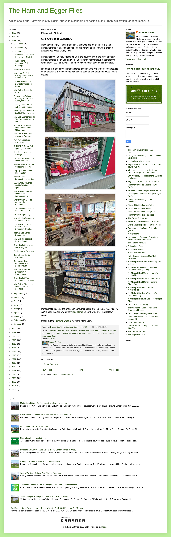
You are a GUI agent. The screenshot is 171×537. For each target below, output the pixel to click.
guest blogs (51, 333)
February (18, 320)
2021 (14, 333)
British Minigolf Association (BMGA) (143, 222)
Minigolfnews (133, 234)
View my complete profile (136, 59)
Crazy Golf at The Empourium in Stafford (24, 279)
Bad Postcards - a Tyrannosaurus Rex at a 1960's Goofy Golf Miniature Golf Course (47, 508)
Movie (84, 333)
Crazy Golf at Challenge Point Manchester (24, 209)
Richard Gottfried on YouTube (141, 205)
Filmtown (74, 330)
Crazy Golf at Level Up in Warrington (23, 246)
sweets (105, 333)
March (17, 316)
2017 (14, 348)
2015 (14, 355)
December (18, 44)
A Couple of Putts (135, 246)
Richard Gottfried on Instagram (141, 212)
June (16, 305)
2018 (14, 344)
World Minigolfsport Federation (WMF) (144, 225)
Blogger (104, 527)
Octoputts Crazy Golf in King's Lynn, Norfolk (24, 56)
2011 (14, 370)
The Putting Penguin (137, 243)
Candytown (52, 330)
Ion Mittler (67, 333)
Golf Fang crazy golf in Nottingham (23, 153)
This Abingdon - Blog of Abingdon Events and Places (142, 309)
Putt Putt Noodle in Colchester (22, 141)
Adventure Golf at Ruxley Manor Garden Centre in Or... (24, 75)
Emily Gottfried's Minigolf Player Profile (145, 190)
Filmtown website (63, 321)
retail (89, 333)
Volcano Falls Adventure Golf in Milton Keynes (24, 165)
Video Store (51, 336)
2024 (14, 37)
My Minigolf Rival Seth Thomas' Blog (144, 279)
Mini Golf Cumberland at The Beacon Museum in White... (24, 119)
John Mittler (76, 333)
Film (59, 330)
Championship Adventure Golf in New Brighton (40, 461)
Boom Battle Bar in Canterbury (22, 234)
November (18, 48)
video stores (77, 312)
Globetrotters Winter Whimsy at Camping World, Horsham (23, 98)
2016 (14, 351)
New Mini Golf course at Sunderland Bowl (24, 219)
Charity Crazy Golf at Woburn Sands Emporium (23, 202)
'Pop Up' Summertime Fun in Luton (23, 172)
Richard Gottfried (147, 33)
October (17, 51)
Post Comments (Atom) (63, 374)
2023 (14, 40)
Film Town (66, 330)
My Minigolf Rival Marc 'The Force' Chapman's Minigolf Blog (143, 268)
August (17, 297)
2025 (14, 33)
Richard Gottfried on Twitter (140, 208)
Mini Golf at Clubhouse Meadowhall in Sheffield (23, 286)
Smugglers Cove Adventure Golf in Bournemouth (22, 263)
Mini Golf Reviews (136, 249)
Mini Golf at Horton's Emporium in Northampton (22, 272)
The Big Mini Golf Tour (137, 335)
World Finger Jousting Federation (142, 313)
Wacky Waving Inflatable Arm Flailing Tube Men (40, 473)
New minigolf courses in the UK (143, 68)
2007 (14, 386)
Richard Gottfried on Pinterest (141, 215)
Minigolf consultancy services (140, 161)
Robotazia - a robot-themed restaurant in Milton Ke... (23, 127)
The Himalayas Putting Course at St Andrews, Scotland (44, 496)
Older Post (114, 370)
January (17, 324)
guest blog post (101, 330)
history (59, 333)
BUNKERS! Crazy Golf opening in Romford (23, 147)
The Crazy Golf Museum (138, 218)
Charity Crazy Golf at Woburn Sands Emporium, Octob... (23, 226)
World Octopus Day (22, 214)
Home (80, 370)
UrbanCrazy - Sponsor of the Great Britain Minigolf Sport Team (143, 238)
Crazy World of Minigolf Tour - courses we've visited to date (45, 415)
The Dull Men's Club (137, 331)
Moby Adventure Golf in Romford (34, 426)
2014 (14, 359)
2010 (14, 374)
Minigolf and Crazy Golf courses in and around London (43, 403)
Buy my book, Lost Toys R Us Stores (144, 181)
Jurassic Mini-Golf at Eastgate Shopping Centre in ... (23, 83)
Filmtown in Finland (22, 69)
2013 (14, 363)
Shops (99, 333)
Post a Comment (51, 364)
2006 (14, 389)
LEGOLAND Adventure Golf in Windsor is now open (24, 185)
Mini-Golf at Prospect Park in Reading (23, 240)
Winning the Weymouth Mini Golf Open (24, 159)
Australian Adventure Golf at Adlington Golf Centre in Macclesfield (48, 485)
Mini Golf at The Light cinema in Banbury (23, 135)
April (16, 312)
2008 (14, 382)
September (19, 294)
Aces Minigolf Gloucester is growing (24, 178)
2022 (14, 329)
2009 (14, 378)
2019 (14, 340)
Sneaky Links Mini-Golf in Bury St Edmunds (23, 106)
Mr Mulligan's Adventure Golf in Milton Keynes (24, 112)
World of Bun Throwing (138, 304)
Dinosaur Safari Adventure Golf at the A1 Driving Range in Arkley (48, 450)
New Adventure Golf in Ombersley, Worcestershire (23, 193)
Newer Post (47, 370)
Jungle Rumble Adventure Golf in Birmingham (22, 63)
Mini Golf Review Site (137, 253)
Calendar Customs (136, 322)
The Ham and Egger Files (46, 10)
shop (94, 333)
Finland (82, 330)
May (16, 309)
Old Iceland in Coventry (24, 251)
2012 (14, 367)
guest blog (90, 330)
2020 (14, 336)
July (16, 301)
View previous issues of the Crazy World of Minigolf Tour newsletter (142, 171)
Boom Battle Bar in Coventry (22, 256)
